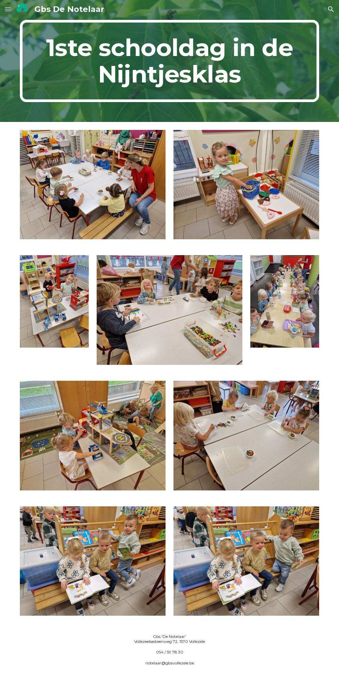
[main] (169, 61)
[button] (8, 9)
